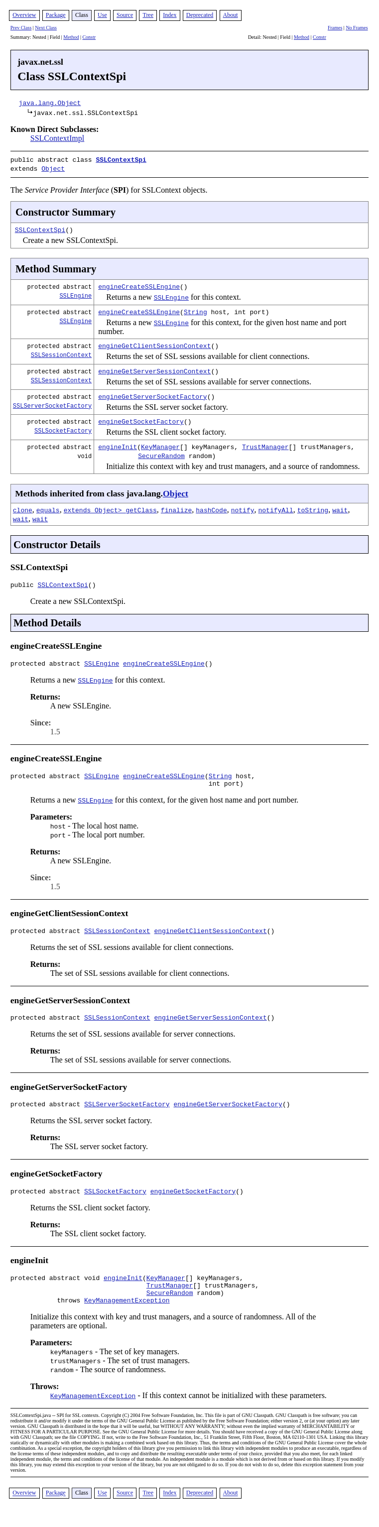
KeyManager (160, 444)
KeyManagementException (127, 1315)
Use (102, 14)
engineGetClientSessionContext (154, 343)
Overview (24, 14)
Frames (335, 27)
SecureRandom (161, 453)
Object (53, 167)
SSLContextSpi (121, 159)
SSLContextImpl (57, 138)
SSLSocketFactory (63, 428)
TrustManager (265, 444)
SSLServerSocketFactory (52, 403)
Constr (89, 37)
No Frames (357, 27)
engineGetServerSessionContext (154, 368)
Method (71, 37)
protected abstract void (57, 1289)
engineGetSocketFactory (141, 419)
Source (125, 14)
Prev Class (21, 27)
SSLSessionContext (61, 353)
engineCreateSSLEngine (139, 284)
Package (56, 14)
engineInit (117, 444)
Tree (147, 14)
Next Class (46, 27)
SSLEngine (75, 293)
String (195, 309)
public (24, 584)
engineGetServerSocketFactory (152, 394)
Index (169, 14)
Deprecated (200, 14)
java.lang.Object (50, 102)
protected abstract (47, 664)
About (230, 14)
